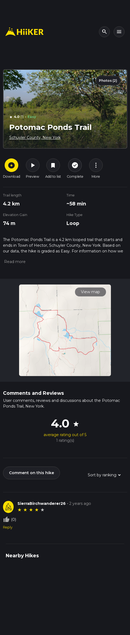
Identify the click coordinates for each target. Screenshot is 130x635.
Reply (8, 527)
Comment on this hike (31, 472)
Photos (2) (108, 81)
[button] (14, 261)
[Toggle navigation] (119, 31)
